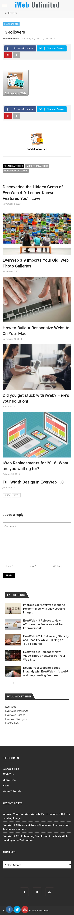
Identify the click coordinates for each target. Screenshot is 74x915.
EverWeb (10, 706)
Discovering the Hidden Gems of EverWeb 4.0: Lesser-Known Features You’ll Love (33, 193)
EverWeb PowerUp (16, 710)
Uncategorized (11, 24)
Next (16, 495)
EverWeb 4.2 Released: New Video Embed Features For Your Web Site (44, 655)
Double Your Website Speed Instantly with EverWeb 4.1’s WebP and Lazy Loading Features (46, 671)
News (6, 785)
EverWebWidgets (16, 719)
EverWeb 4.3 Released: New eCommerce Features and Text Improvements (44, 624)
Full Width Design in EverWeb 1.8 (33, 482)
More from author (37, 166)
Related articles (13, 166)
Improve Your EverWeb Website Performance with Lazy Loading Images (44, 608)
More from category (15, 171)
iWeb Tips (9, 774)
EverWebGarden (15, 714)
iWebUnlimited (11, 38)
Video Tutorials (12, 791)
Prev (7, 495)
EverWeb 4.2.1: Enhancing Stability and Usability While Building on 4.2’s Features (46, 639)
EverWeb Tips (11, 768)
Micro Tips (9, 780)
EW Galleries (13, 723)
